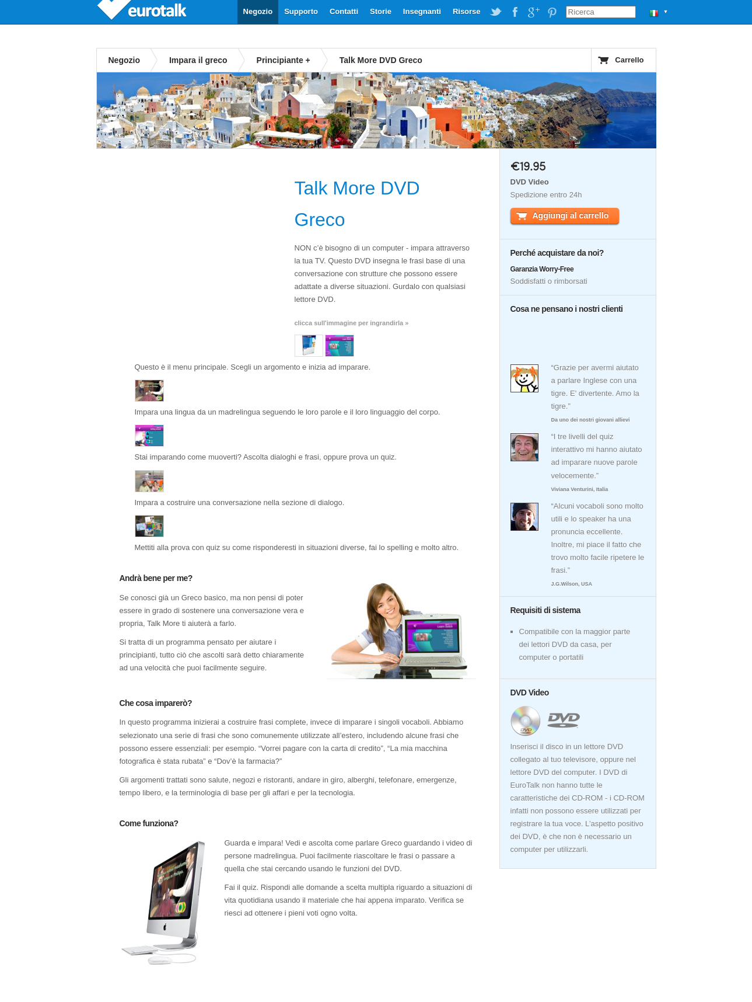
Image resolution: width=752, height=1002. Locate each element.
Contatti (344, 11)
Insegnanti (422, 11)
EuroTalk (143, 11)
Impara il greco (198, 60)
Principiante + (283, 60)
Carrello (629, 59)
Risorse (467, 11)
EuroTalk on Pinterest (552, 12)
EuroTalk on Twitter (496, 12)
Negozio (258, 11)
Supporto (301, 11)
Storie (380, 11)
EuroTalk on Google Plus (533, 12)
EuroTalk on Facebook (514, 12)
